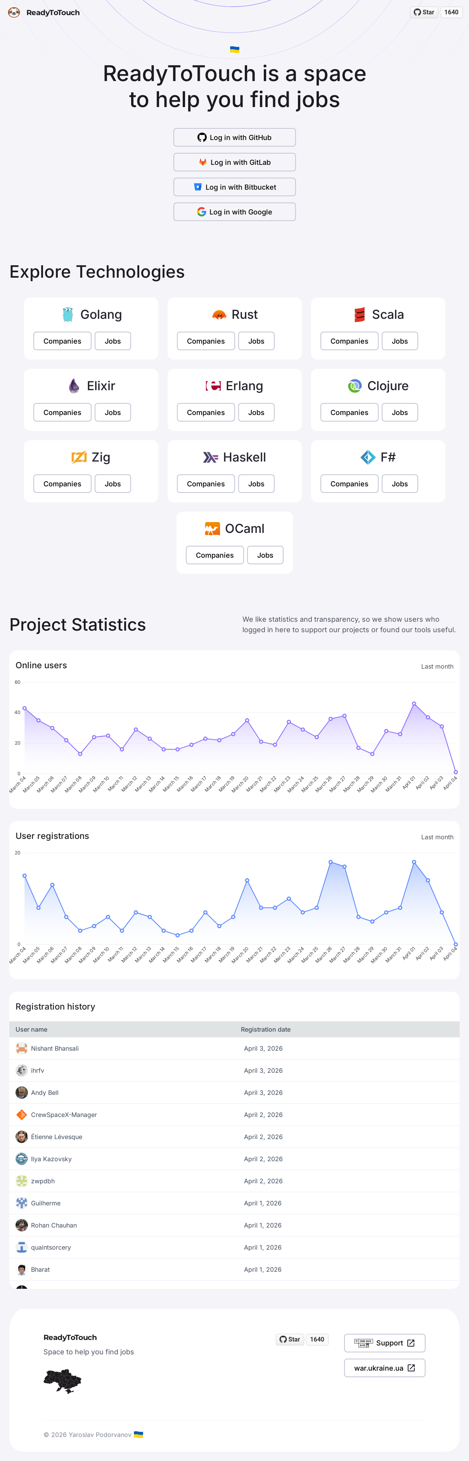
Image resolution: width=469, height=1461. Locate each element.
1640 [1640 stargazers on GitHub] (451, 12)
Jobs (113, 341)
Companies (62, 341)
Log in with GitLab (234, 162)
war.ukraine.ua (384, 1368)
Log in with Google (234, 211)
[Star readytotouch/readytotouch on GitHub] (424, 12)
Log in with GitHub (234, 137)
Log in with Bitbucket (234, 187)
